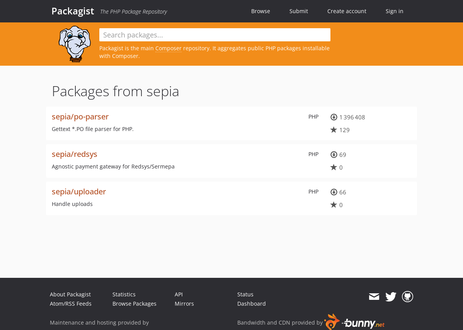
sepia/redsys (74, 154)
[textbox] (214, 34)
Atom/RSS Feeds (71, 303)
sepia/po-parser (80, 116)
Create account (346, 11)
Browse (260, 11)
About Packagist (70, 294)
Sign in (394, 11)
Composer (168, 48)
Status (245, 294)
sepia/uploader (79, 191)
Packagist (72, 11)
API (179, 294)
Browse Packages (134, 303)
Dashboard (251, 303)
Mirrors (184, 303)
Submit (298, 11)
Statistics (124, 294)
